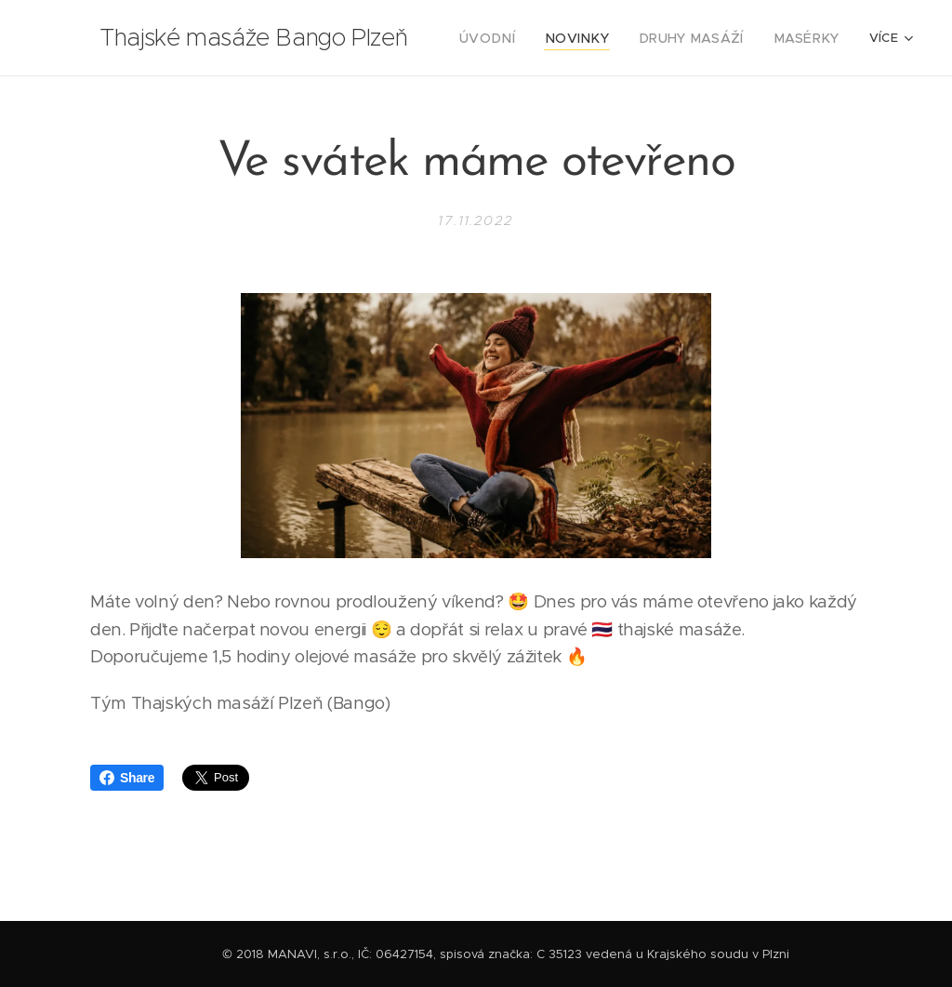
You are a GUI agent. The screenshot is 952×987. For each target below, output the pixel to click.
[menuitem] (514, 38)
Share (126, 777)
